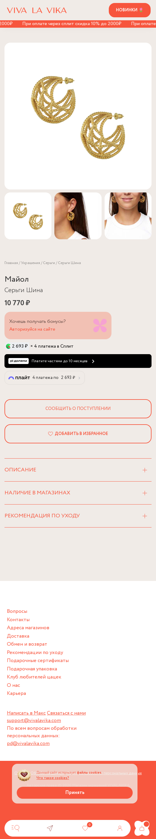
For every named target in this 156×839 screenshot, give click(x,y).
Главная (11, 263)
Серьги (49, 263)
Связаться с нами (66, 713)
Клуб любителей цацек (34, 677)
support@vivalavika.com (34, 720)
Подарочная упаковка (32, 669)
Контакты (18, 620)
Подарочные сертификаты (38, 660)
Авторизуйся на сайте (32, 329)
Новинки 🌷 (129, 10)
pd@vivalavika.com (28, 743)
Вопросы (17, 611)
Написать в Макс (26, 713)
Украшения (30, 263)
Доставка (18, 636)
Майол (16, 279)
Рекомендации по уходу (35, 652)
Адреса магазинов (28, 628)
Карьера (16, 693)
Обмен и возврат (27, 644)
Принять (75, 792)
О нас (13, 685)
